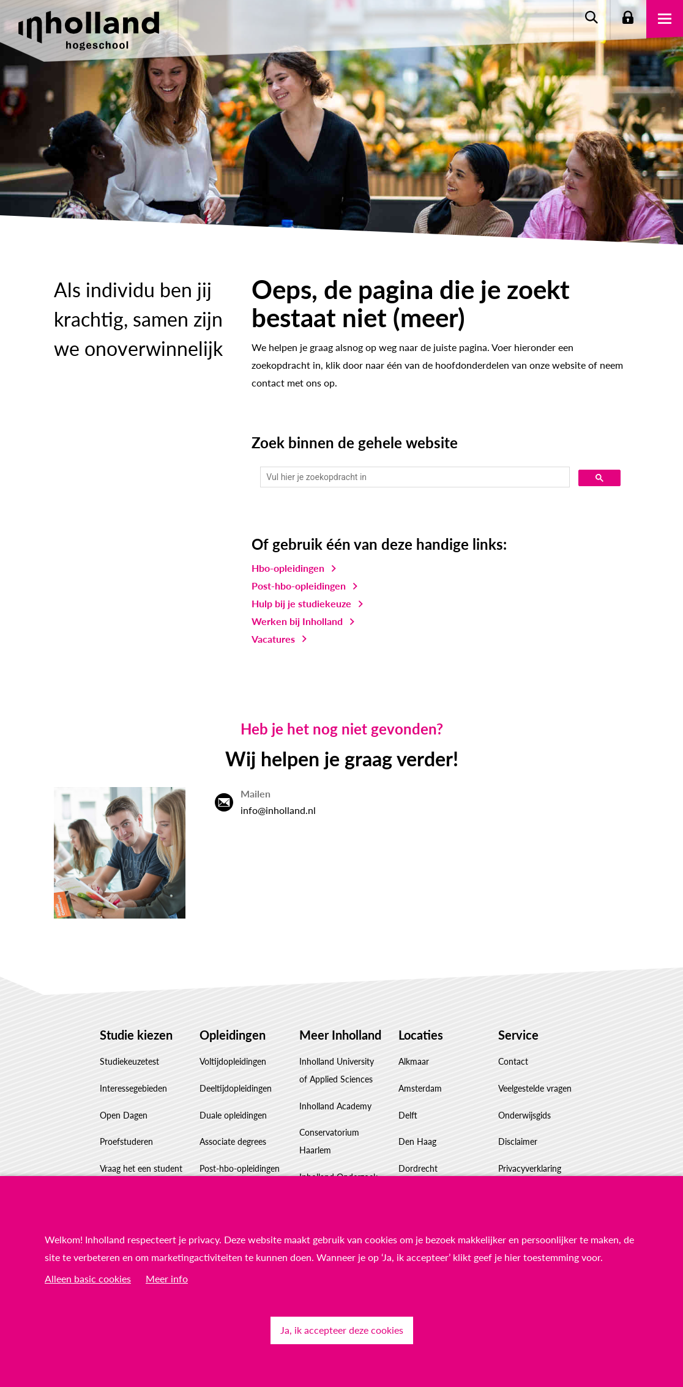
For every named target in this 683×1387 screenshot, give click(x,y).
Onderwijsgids (524, 1115)
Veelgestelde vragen (535, 1088)
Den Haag (417, 1141)
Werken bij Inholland (297, 621)
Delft (407, 1115)
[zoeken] (413, 477)
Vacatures (273, 639)
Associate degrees (233, 1141)
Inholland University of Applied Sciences (336, 1070)
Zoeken (591, 18)
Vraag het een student (141, 1168)
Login (628, 18)
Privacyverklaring (529, 1168)
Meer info (167, 1278)
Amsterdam (420, 1088)
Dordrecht (418, 1168)
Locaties (420, 1034)
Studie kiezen (136, 1034)
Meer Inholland (340, 1034)
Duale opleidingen (233, 1115)
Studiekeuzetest (129, 1061)
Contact (513, 1061)
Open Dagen (123, 1115)
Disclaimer (517, 1141)
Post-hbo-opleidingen (299, 585)
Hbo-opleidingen (288, 568)
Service (518, 1034)
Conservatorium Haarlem (329, 1141)
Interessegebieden (133, 1088)
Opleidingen (233, 1034)
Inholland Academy (335, 1106)
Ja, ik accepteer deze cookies (341, 1330)
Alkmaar (413, 1061)
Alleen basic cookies (88, 1278)
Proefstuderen (126, 1141)
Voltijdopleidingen (233, 1061)
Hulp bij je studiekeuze (301, 603)
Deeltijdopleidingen (236, 1088)
